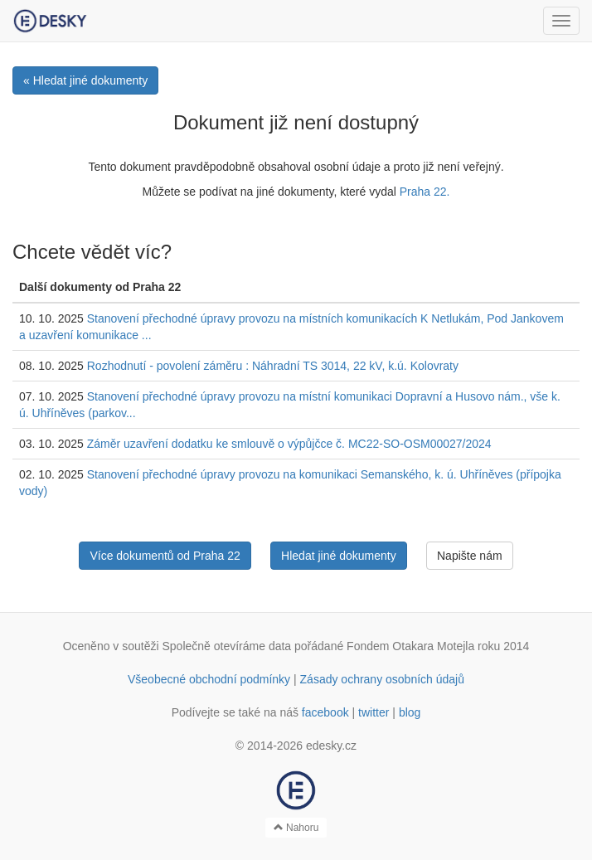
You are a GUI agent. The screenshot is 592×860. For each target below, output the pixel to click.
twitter (373, 712)
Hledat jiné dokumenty (338, 555)
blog (409, 712)
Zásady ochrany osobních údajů (382, 679)
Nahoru (296, 827)
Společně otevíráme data (227, 646)
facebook (325, 712)
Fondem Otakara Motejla (410, 646)
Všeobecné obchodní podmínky (209, 679)
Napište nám (469, 555)
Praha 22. (425, 191)
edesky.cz (331, 745)
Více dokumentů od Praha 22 (165, 555)
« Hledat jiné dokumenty (85, 80)
